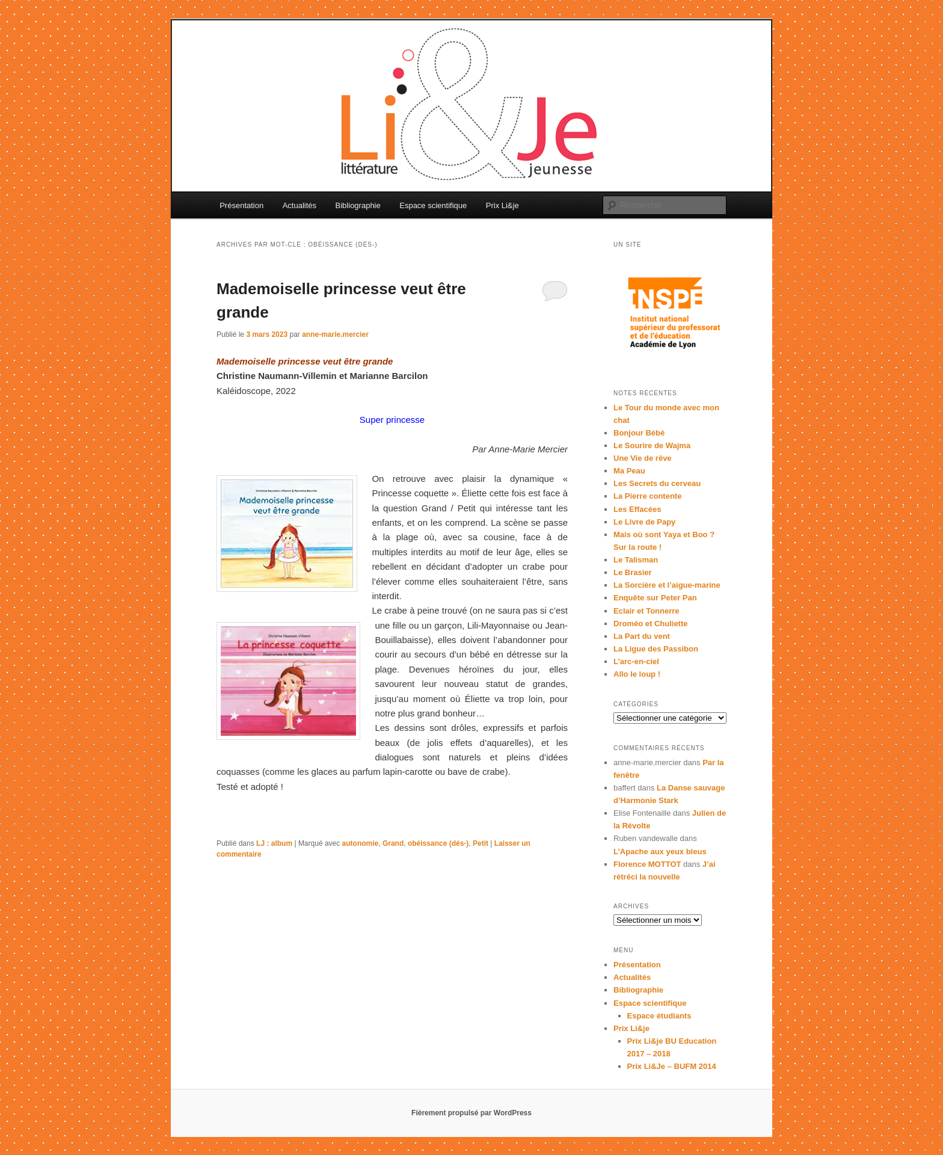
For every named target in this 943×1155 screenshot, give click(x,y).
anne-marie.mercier (335, 334)
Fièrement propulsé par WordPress (471, 1113)
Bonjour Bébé (639, 432)
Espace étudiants (659, 1015)
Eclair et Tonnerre (646, 610)
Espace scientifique (433, 205)
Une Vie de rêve (642, 458)
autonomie (360, 843)
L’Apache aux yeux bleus (660, 851)
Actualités (299, 205)
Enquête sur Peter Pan (655, 597)
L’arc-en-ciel (636, 661)
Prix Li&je (502, 205)
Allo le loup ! (636, 674)
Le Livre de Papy (644, 521)
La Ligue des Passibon (655, 648)
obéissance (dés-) (438, 843)
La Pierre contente (647, 495)
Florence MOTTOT (647, 864)
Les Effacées (637, 509)
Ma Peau (629, 470)
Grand (393, 843)
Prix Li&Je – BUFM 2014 (671, 1066)
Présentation (241, 205)
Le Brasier (632, 572)
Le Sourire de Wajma (651, 445)
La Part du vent (641, 636)
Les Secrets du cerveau (657, 483)
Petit (480, 843)
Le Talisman (635, 559)
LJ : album (274, 843)
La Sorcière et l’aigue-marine (666, 585)
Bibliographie (358, 205)
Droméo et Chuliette (650, 623)
